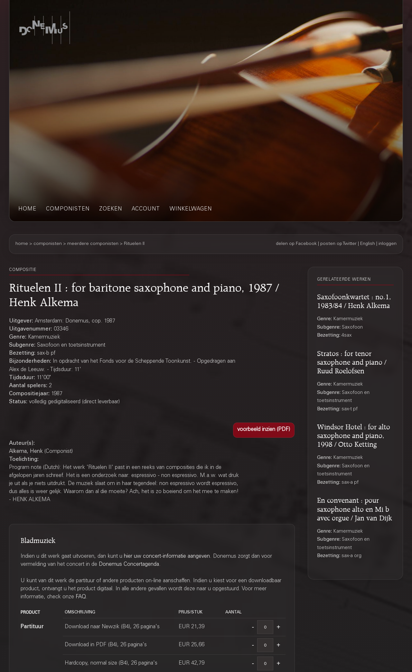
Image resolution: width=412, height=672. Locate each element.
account (146, 209)
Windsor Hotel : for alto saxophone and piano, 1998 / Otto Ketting (353, 434)
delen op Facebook (296, 244)
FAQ (81, 597)
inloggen (388, 244)
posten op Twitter (338, 244)
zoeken (110, 209)
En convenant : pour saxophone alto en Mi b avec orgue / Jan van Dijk (354, 507)
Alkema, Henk (26, 451)
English (367, 244)
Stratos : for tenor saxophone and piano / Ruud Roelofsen (351, 361)
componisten (67, 209)
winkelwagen (191, 209)
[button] (264, 430)
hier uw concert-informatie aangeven (167, 556)
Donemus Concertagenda (129, 564)
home (27, 209)
